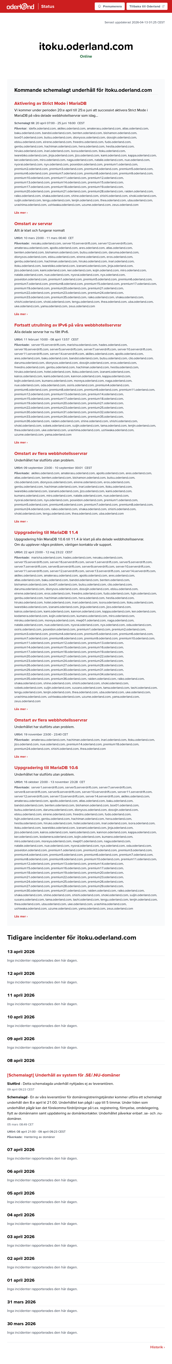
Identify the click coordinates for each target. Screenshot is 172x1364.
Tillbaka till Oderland (147, 6)
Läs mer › (21, 212)
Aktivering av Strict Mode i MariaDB (50, 103)
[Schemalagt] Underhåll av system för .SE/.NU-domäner (63, 1074)
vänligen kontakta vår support (88, 544)
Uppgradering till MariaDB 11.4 (46, 532)
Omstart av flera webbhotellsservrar (50, 453)
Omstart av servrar (33, 223)
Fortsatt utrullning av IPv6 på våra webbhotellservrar (67, 324)
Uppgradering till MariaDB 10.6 (46, 767)
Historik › (157, 1347)
